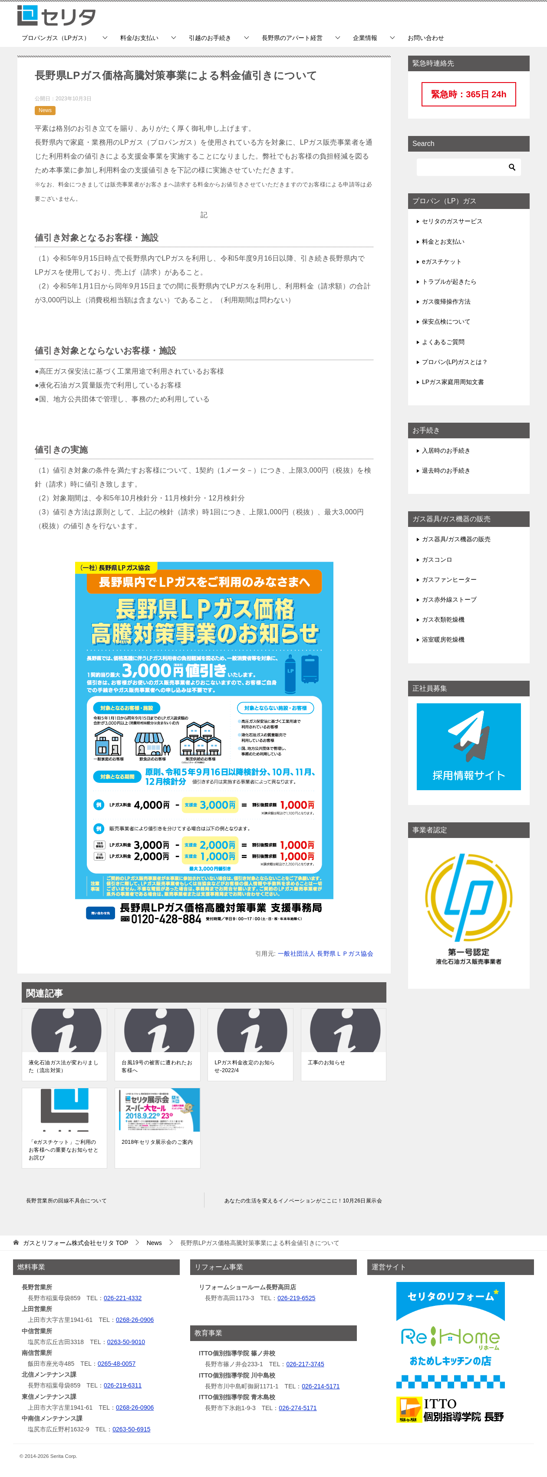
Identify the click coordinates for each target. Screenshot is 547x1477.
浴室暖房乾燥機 (443, 639)
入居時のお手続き (446, 450)
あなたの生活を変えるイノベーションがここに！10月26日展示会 (303, 1201)
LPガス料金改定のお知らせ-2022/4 (244, 1066)
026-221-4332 (123, 1298)
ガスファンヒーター (449, 579)
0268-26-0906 (135, 1319)
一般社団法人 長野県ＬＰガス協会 (325, 953)
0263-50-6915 (131, 1429)
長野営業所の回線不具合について (66, 1201)
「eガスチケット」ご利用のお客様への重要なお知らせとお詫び (64, 1150)
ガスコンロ (437, 559)
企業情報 (365, 37)
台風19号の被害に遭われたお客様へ (157, 1066)
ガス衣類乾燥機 (443, 619)
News (45, 110)
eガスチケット (442, 261)
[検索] (469, 167)
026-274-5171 (297, 1407)
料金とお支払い (443, 241)
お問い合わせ (426, 37)
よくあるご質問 (443, 341)
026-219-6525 (296, 1298)
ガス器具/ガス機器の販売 (456, 539)
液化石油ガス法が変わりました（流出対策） (64, 1066)
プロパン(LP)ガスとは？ (455, 361)
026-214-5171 (320, 1386)
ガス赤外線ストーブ (449, 599)
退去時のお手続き (446, 470)
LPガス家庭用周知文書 (453, 381)
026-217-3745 (305, 1364)
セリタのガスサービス (452, 221)
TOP (75, 1242)
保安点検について (446, 321)
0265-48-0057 (116, 1363)
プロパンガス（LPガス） (56, 37)
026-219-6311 (123, 1385)
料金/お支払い (139, 37)
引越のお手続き (210, 37)
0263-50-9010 (126, 1341)
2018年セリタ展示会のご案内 (157, 1142)
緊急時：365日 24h (468, 94)
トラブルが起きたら (449, 281)
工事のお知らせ (327, 1063)
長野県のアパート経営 (292, 37)
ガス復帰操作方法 (446, 301)
